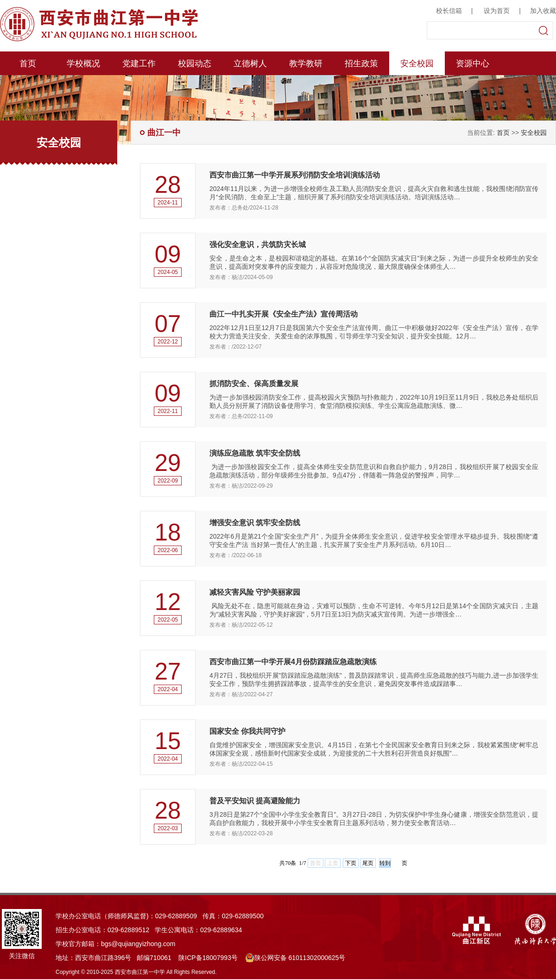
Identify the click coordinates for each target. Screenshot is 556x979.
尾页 (367, 863)
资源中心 (472, 63)
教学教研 (305, 63)
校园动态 (194, 63)
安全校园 (417, 63)
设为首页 (497, 10)
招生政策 (361, 63)
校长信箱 (449, 10)
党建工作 (139, 63)
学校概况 (83, 63)
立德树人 (250, 63)
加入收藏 (543, 10)
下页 (350, 863)
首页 (27, 63)
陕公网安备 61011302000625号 (295, 957)
